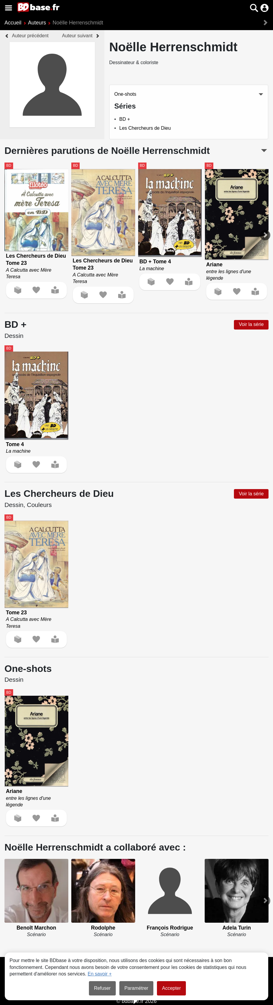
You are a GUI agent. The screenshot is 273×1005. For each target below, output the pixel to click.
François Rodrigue (170, 928)
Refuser (102, 988)
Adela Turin (236, 928)
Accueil (12, 23)
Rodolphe (103, 928)
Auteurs (37, 23)
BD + (124, 119)
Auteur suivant (77, 35)
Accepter (171, 988)
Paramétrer (136, 988)
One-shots (125, 94)
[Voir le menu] (8, 8)
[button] (254, 8)
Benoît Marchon (36, 928)
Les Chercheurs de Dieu (145, 128)
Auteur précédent (30, 35)
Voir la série (251, 324)
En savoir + (100, 973)
